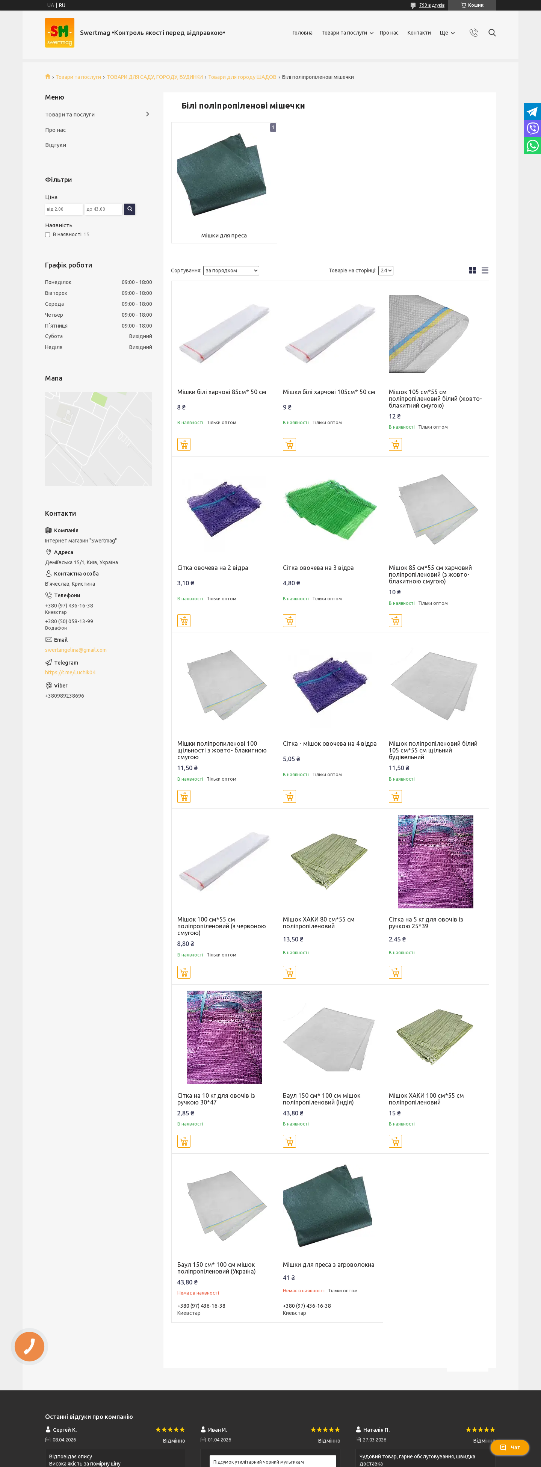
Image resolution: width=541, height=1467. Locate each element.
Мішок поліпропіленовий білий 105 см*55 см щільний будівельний (433, 750)
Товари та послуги (344, 33)
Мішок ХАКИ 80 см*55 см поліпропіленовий (319, 922)
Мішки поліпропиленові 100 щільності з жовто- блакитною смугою (222, 750)
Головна (303, 33)
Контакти (419, 33)
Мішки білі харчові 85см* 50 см (221, 391)
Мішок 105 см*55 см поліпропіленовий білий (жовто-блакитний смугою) (435, 398)
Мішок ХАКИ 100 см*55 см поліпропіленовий (426, 1099)
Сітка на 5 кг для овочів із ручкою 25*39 (426, 922)
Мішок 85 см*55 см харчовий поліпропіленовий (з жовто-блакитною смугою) (430, 574)
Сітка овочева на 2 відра (212, 567)
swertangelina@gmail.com (76, 650)
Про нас (389, 33)
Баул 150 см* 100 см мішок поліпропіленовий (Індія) (321, 1099)
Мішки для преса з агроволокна (329, 1264)
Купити (183, 444)
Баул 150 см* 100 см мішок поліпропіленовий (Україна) (216, 1268)
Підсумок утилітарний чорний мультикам (258, 1461)
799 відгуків (431, 5)
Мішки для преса (224, 235)
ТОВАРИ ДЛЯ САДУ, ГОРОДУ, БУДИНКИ (155, 77)
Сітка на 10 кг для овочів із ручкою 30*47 (216, 1099)
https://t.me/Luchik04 (70, 672)
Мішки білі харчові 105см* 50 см (329, 391)
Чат (510, 1447)
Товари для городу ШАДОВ (242, 77)
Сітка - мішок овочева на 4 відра (330, 743)
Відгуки (55, 145)
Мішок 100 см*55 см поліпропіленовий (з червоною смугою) (221, 926)
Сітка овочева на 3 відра (318, 567)
